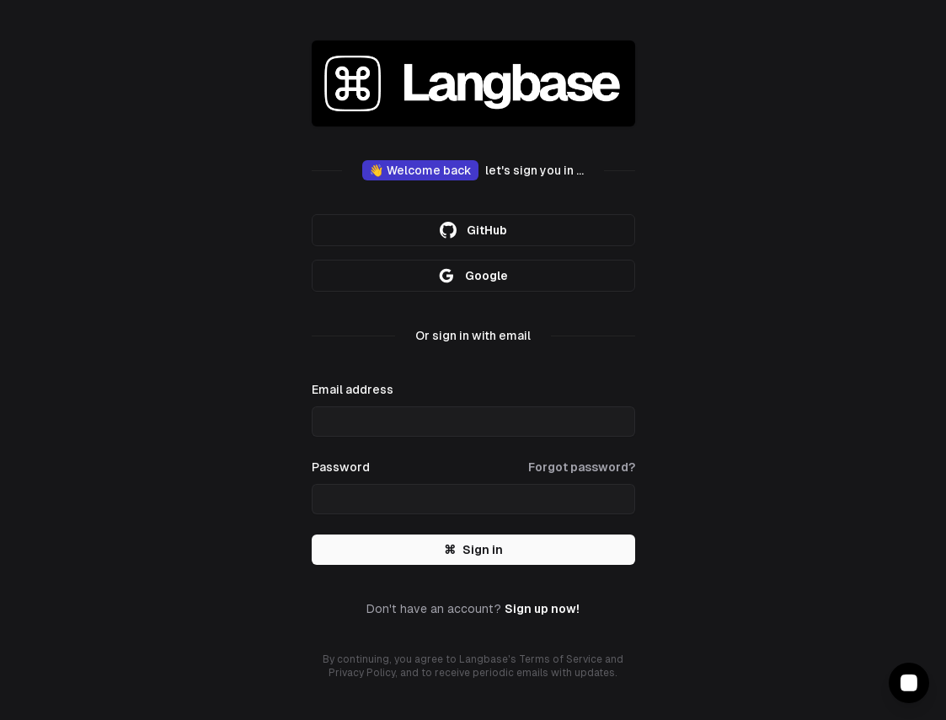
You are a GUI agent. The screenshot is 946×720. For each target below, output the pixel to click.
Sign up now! (542, 608)
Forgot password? (581, 467)
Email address (352, 389)
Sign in (473, 550)
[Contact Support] (909, 683)
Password (341, 467)
